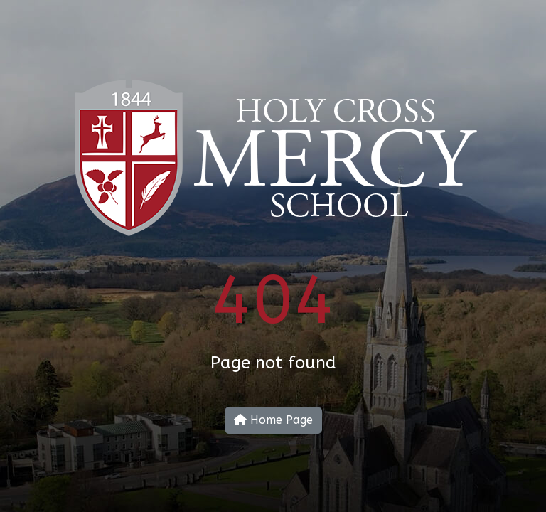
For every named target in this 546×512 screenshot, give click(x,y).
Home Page (273, 420)
